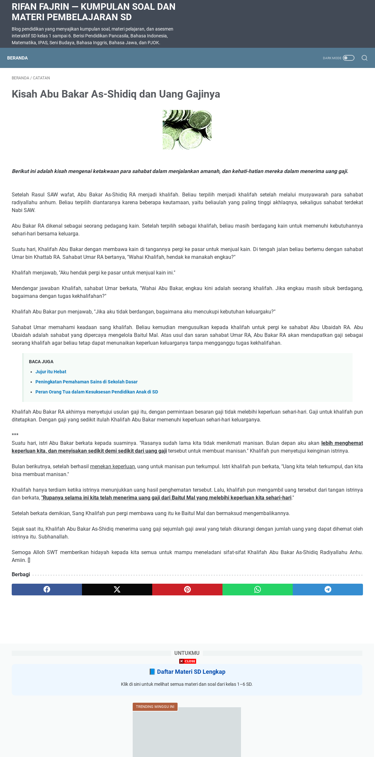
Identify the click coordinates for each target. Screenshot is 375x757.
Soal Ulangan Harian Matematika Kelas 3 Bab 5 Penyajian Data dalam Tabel (314, 265)
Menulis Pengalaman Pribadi (309, 304)
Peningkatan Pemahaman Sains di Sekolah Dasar (86, 433)
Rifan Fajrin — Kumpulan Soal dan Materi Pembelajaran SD (94, 11)
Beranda (22, 57)
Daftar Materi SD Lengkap (321, 100)
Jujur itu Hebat (50, 423)
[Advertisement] (187, 711)
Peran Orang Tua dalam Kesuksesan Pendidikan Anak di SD (96, 443)
